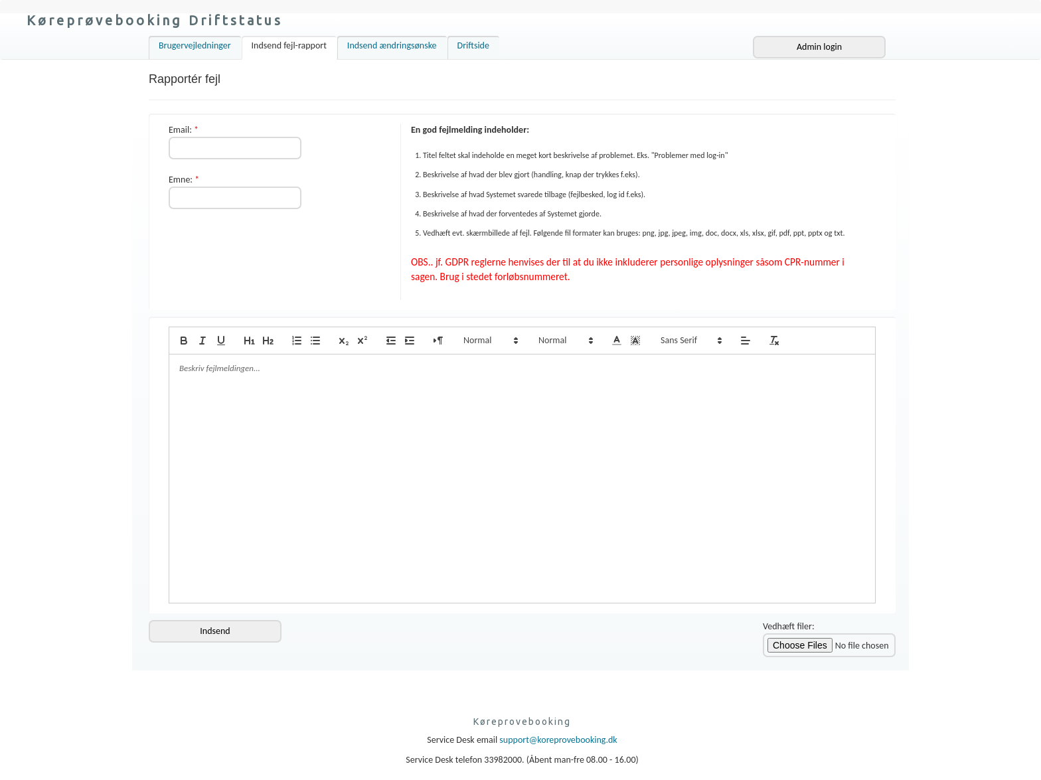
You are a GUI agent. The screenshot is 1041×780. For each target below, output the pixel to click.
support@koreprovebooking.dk (558, 739)
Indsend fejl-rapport (289, 45)
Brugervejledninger (195, 45)
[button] (489, 341)
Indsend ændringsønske (392, 45)
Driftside (473, 45)
